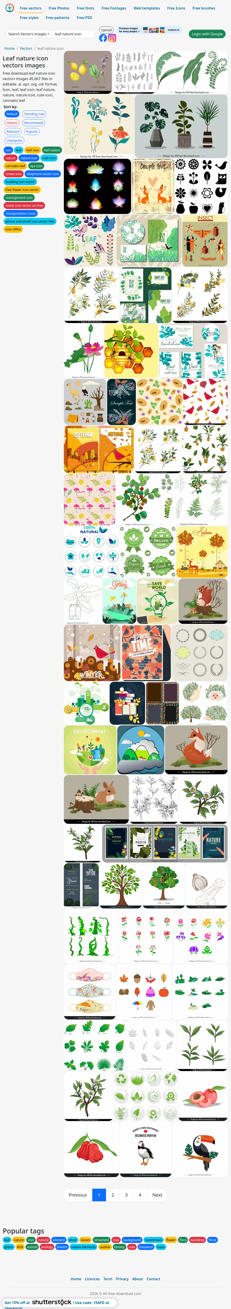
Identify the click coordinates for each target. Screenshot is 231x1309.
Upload (106, 30)
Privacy (122, 1278)
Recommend (33, 123)
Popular (32, 131)
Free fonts (86, 8)
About (137, 1278)
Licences (92, 1278)
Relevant (13, 131)
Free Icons (176, 8)
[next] (157, 1195)
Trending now (34, 114)
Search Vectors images (27, 33)
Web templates (147, 8)
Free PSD (84, 17)
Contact (153, 1278)
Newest (12, 123)
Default (12, 114)
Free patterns (57, 17)
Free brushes (203, 8)
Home (10, 48)
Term (107, 1278)
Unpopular (14, 140)
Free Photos (59, 8)
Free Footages (114, 8)
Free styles (29, 17)
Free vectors (30, 8)
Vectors (26, 48)
